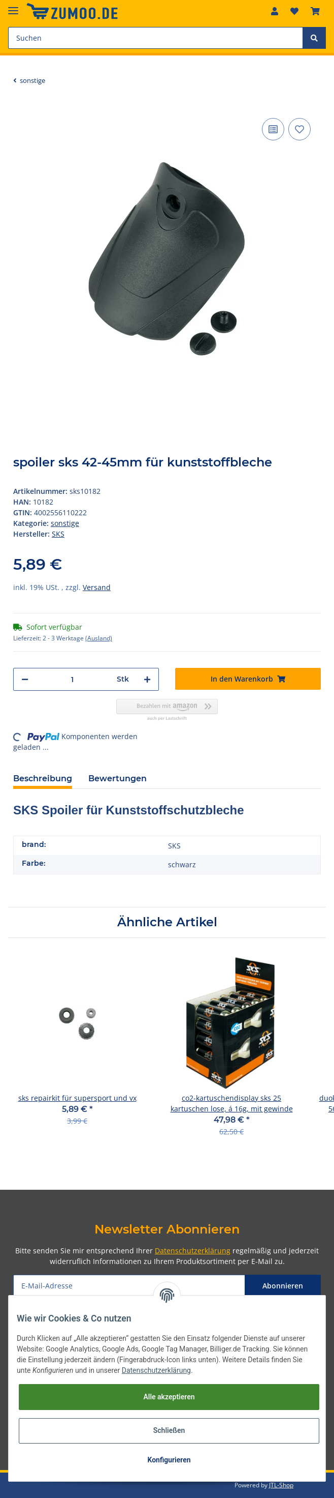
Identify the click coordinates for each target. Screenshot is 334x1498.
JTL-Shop (281, 1485)
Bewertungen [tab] (117, 778)
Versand (97, 587)
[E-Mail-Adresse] (129, 1286)
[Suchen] (155, 38)
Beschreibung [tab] (42, 778)
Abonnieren (282, 1285)
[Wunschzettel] (294, 11)
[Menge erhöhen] (147, 679)
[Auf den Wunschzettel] (299, 129)
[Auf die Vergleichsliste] (273, 129)
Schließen (169, 1430)
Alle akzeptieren (168, 1397)
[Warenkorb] (315, 11)
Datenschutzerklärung (192, 1250)
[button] (274, 11)
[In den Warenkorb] (248, 679)
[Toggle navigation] (13, 6)
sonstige (65, 523)
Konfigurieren (168, 1460)
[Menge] (73, 679)
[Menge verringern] (25, 679)
